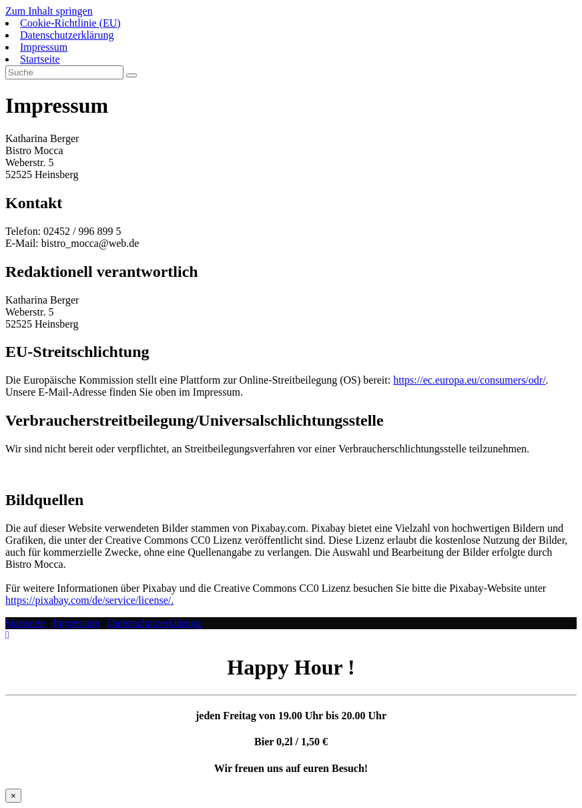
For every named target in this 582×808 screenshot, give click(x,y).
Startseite (40, 59)
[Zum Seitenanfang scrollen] (7, 635)
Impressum (43, 47)
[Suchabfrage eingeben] (64, 72)
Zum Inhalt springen (49, 11)
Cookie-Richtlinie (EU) (70, 23)
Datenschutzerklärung (66, 35)
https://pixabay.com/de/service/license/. (89, 600)
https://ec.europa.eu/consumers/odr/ (469, 380)
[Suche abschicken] (131, 75)
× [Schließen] (13, 796)
